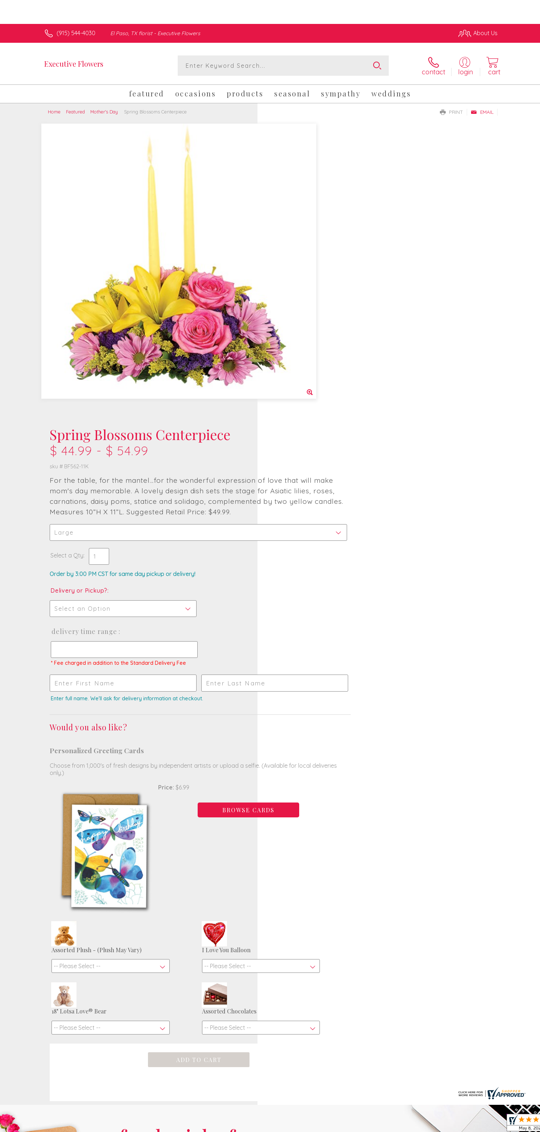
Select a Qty (287, 261)
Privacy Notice (381, 1124)
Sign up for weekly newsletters (361, 886)
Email (482, 112)
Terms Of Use (338, 1124)
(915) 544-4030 (76, 33)
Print (451, 112)
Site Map (478, 1124)
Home (54, 112)
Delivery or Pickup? (299, 296)
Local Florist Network (433, 1124)
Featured (75, 112)
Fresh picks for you (206, 890)
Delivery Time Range (304, 337)
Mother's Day (104, 112)
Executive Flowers (73, 64)
